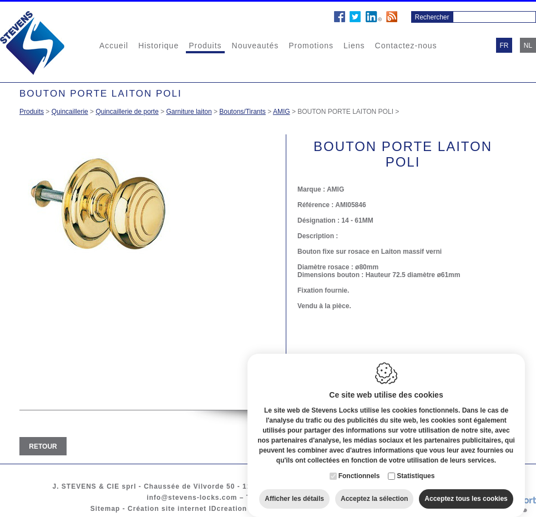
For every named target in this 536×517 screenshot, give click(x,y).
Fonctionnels (359, 472)
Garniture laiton (189, 112)
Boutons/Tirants (242, 112)
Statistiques (415, 472)
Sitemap (105, 509)
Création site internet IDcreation (187, 509)
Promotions (311, 45)
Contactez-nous (406, 45)
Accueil (113, 45)
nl (528, 45)
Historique (158, 45)
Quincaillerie (70, 112)
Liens (354, 45)
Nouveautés (255, 45)
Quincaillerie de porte (126, 112)
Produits (205, 45)
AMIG (281, 112)
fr (504, 45)
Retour (43, 446)
